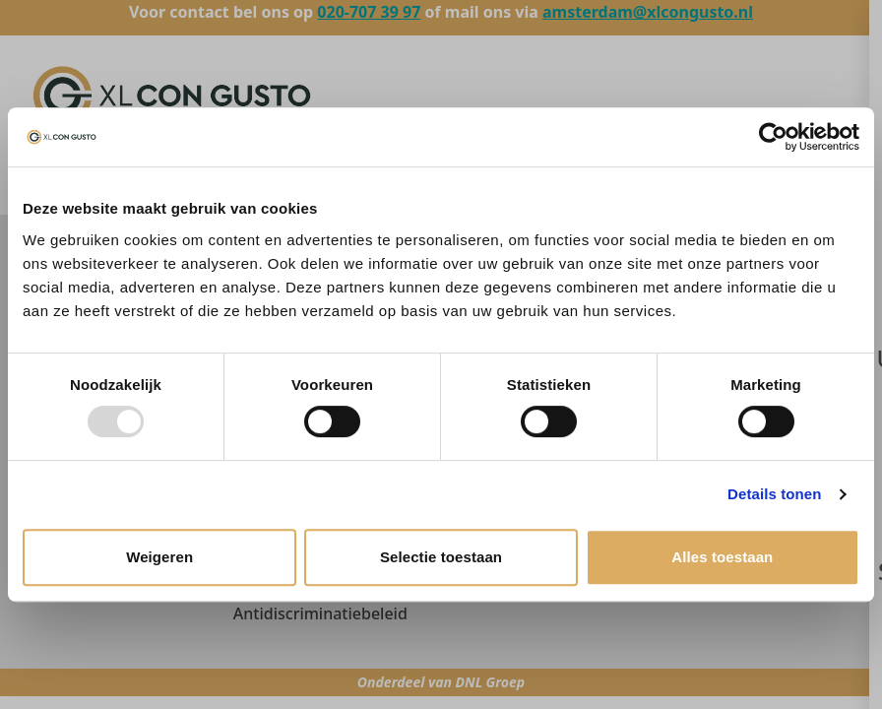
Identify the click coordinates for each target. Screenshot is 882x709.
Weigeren (159, 556)
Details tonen (774, 493)
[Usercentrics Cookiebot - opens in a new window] (773, 137)
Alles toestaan (722, 556)
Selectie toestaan (441, 556)
